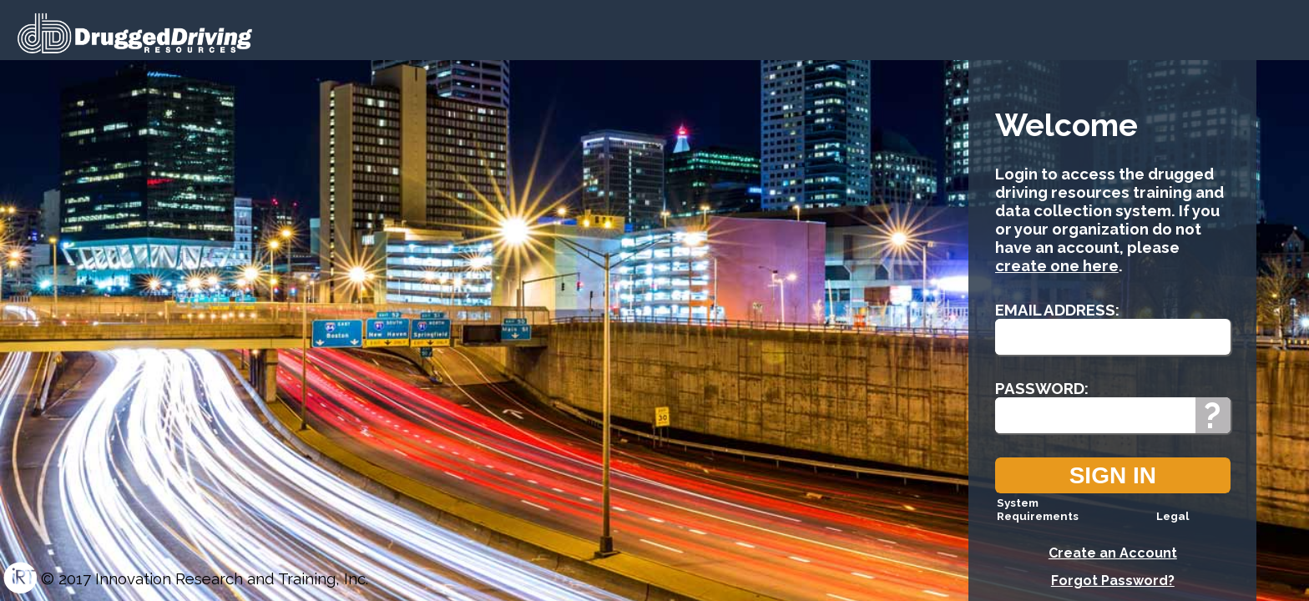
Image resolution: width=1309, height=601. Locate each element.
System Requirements (1038, 509)
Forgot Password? (1113, 580)
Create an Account (1113, 553)
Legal (1172, 516)
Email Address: (1057, 309)
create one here (1057, 265)
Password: (1042, 388)
